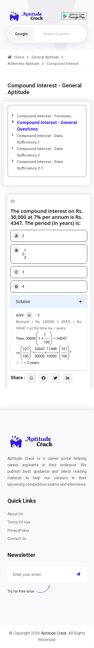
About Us (15, 514)
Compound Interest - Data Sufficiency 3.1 (40, 165)
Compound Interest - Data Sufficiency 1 (40, 139)
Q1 (13, 201)
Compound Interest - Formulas (44, 116)
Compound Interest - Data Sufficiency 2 (40, 152)
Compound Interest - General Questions (47, 126)
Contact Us (17, 538)
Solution (23, 301)
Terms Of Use (19, 522)
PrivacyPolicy (18, 530)
